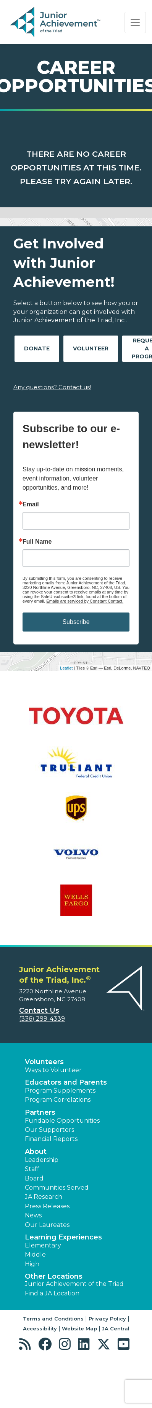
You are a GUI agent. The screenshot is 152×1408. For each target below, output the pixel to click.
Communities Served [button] (57, 1187)
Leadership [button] (41, 1159)
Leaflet (66, 668)
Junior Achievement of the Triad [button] (74, 1283)
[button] (27, 1344)
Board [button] (34, 1178)
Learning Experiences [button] (63, 1237)
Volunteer (90, 348)
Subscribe (75, 622)
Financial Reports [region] (51, 1138)
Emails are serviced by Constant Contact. (84, 601)
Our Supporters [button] (49, 1129)
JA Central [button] (115, 1328)
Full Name (37, 542)
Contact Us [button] (39, 1010)
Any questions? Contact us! (52, 387)
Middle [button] (35, 1254)
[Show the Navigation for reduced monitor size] (135, 22)
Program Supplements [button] (60, 1090)
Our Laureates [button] (47, 1224)
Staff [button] (32, 1169)
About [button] (36, 1151)
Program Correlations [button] (58, 1099)
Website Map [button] (79, 1328)
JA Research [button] (43, 1196)
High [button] (32, 1264)
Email (31, 504)
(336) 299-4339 (42, 1018)
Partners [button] (40, 1112)
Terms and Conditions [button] (53, 1319)
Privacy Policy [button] (107, 1319)
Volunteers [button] (44, 1061)
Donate (37, 348)
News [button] (33, 1215)
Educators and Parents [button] (66, 1082)
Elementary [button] (43, 1245)
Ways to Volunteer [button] (53, 1070)
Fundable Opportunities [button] (62, 1120)
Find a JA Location (52, 1293)
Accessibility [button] (40, 1328)
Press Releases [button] (47, 1206)
